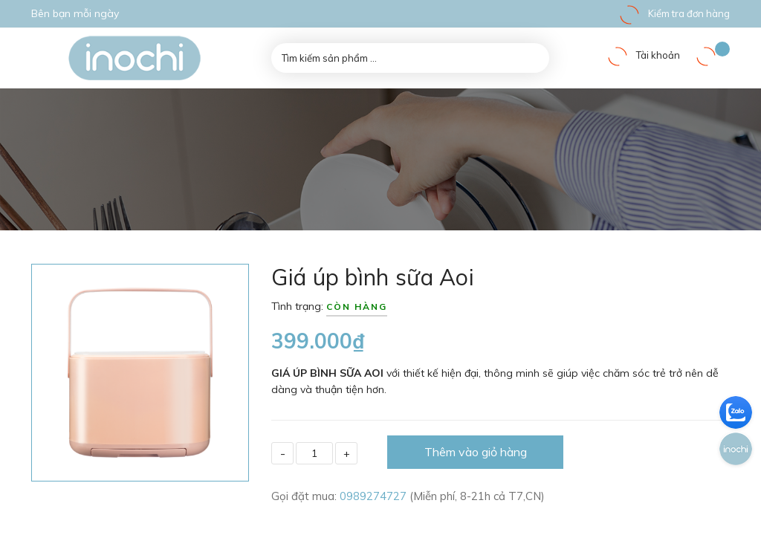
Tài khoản (643, 55)
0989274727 (374, 496)
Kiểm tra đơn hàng (674, 13)
